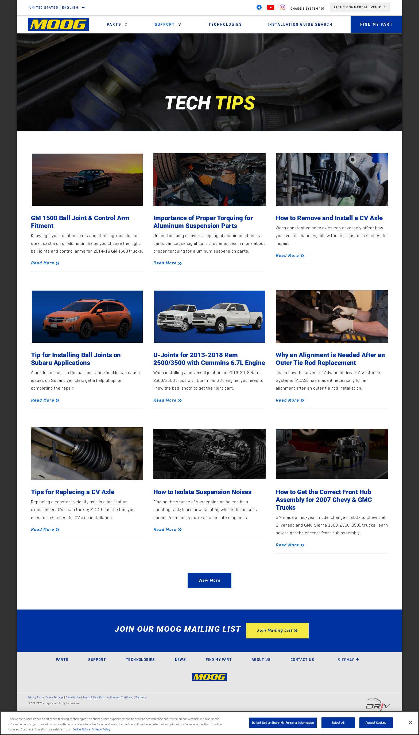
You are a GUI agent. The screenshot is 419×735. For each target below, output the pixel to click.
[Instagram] (282, 8)
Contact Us (302, 670)
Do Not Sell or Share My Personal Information (283, 722)
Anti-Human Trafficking (120, 707)
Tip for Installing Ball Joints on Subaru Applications (77, 360)
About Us (261, 670)
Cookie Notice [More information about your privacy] (81, 729)
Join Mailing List (275, 640)
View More (209, 590)
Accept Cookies (376, 722)
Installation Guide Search (297, 24)
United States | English (54, 7)
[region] (209, 723)
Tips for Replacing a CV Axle (74, 501)
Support (163, 24)
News (180, 670)
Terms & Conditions (94, 707)
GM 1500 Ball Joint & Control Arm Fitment (82, 222)
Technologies (223, 24)
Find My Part (375, 24)
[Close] (410, 722)
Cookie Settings (55, 707)
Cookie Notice (73, 707)
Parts (113, 24)
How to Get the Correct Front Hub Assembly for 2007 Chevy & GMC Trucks (326, 509)
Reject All (338, 722)
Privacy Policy (36, 707)
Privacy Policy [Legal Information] (101, 729)
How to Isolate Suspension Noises (205, 501)
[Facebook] (259, 8)
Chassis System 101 (307, 8)
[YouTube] (270, 8)
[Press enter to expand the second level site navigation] (125, 24)
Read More (42, 263)
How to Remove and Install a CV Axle (331, 218)
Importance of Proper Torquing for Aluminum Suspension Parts (204, 222)
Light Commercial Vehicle (360, 7)
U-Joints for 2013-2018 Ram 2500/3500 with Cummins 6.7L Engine (199, 364)
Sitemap (348, 670)
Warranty (140, 707)
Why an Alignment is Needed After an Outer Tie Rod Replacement (328, 360)
